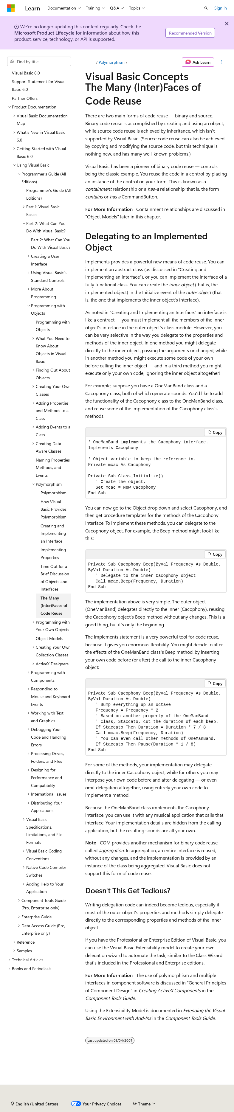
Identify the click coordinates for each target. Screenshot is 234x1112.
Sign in (220, 8)
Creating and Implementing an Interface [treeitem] (53, 533)
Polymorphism (112, 62)
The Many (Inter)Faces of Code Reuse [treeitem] (54, 605)
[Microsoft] (11, 8)
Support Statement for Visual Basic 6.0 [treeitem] (38, 85)
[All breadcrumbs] (90, 62)
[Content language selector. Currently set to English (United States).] (34, 1104)
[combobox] (39, 61)
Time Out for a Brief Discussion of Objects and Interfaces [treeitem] (55, 577)
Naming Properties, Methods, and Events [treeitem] (53, 467)
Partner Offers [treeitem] (25, 98)
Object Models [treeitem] (49, 638)
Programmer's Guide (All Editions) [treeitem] (48, 194)
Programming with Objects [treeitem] (53, 326)
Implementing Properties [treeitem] (53, 553)
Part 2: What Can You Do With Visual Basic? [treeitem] (50, 243)
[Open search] (206, 8)
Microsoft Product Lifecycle (44, 32)
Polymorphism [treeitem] (53, 493)
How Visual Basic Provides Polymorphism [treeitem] (53, 509)
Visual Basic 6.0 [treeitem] (26, 73)
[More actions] (221, 62)
